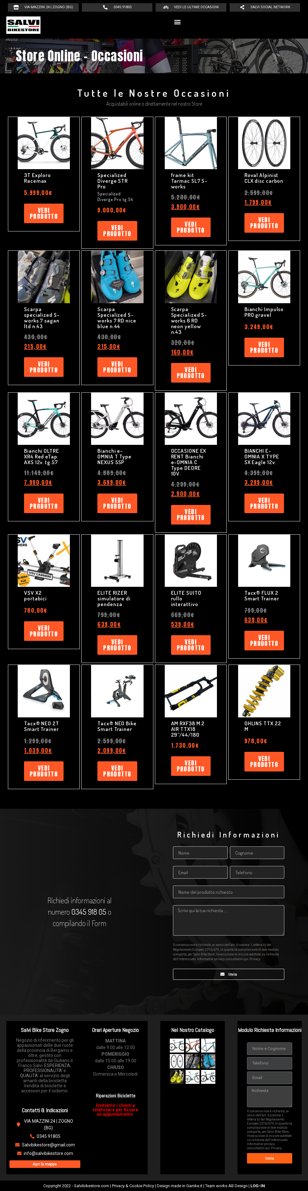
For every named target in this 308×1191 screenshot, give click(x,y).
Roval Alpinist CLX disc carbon (264, 178)
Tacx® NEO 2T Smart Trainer (41, 726)
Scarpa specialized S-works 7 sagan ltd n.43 (42, 317)
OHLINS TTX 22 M (262, 726)
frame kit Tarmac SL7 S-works (189, 181)
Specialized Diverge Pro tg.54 (115, 196)
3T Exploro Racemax (37, 178)
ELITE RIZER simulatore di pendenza (114, 598)
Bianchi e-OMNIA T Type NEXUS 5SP (114, 456)
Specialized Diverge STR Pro (112, 181)
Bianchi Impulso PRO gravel (264, 312)
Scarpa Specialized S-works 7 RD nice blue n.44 (116, 317)
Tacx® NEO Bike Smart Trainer (117, 726)
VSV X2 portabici (35, 595)
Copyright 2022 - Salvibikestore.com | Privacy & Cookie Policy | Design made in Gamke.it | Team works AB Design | (154, 1185)
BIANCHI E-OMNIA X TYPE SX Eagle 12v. (261, 456)
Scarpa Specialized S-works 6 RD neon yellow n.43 (189, 320)
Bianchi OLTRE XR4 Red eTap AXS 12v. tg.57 (41, 456)
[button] (177, 22)
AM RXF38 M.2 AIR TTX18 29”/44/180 (188, 729)
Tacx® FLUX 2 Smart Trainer (261, 595)
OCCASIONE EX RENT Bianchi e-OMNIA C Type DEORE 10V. (188, 462)
